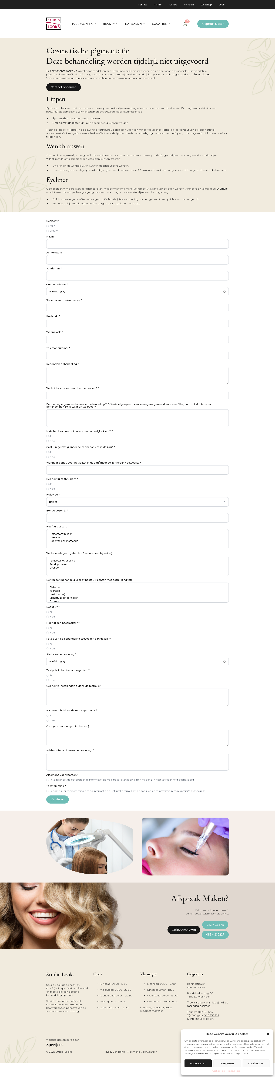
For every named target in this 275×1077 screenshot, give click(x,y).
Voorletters (54, 268)
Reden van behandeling (62, 364)
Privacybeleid (233, 1070)
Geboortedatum (57, 284)
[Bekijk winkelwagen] (185, 24)
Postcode (53, 316)
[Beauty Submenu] (118, 24)
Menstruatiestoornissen (137, 598)
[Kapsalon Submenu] (145, 24)
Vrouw (54, 230)
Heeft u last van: (57, 526)
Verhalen (189, 4)
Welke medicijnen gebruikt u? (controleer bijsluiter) (79, 553)
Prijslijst (158, 4)
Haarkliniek (82, 23)
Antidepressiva (137, 564)
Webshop (206, 4)
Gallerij (173, 4)
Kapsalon (133, 23)
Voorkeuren (256, 1063)
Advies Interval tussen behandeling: (70, 750)
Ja (51, 436)
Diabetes (137, 587)
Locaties (159, 23)
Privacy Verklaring (114, 1051)
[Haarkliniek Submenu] (96, 24)
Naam (50, 236)
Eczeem (137, 601)
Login (222, 4)
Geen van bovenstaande (137, 541)
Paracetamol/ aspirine (137, 560)
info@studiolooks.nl (202, 1018)
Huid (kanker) (137, 594)
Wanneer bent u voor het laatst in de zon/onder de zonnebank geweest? (93, 462)
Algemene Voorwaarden (142, 1051)
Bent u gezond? (57, 510)
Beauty (109, 23)
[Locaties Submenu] (170, 24)
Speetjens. (55, 1044)
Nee (52, 440)
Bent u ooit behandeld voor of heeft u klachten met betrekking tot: (89, 580)
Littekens (137, 537)
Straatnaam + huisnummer (64, 300)
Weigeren (227, 1063)
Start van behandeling (61, 654)
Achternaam (55, 252)
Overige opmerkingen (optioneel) (67, 726)
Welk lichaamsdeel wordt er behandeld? (72, 388)
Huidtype (53, 494)
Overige (137, 567)
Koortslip (137, 591)
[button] (268, 1034)
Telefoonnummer (58, 348)
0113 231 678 (205, 1011)
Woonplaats (54, 332)
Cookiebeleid (218, 1070)
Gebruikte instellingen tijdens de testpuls (73, 686)
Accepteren (198, 1063)
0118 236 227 (211, 1015)
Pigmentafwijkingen (137, 534)
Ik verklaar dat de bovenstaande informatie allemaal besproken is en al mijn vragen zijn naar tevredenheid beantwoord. (122, 779)
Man (52, 225)
